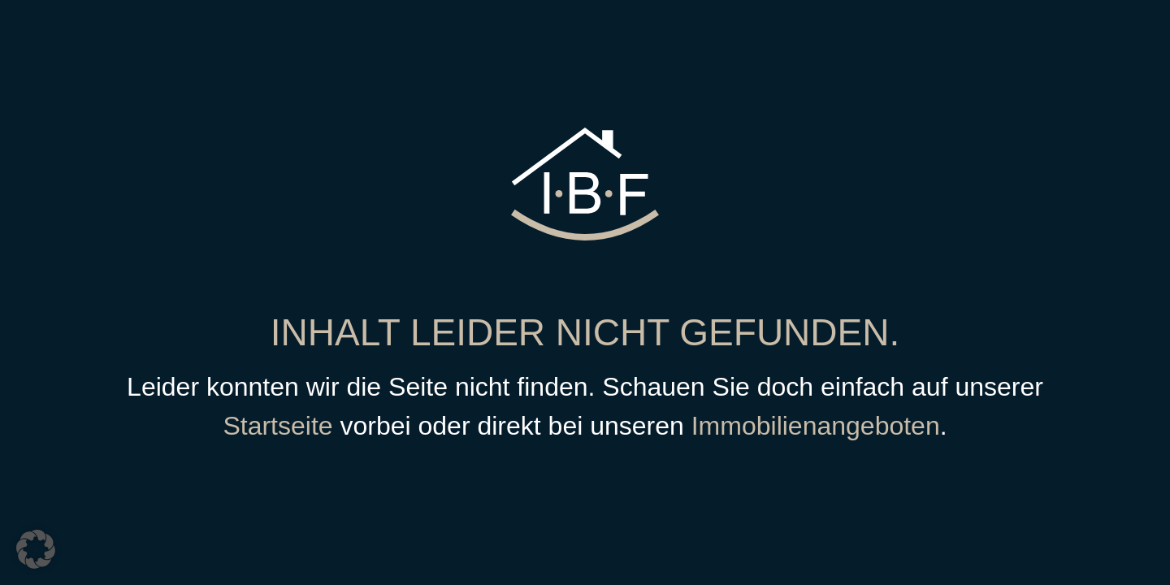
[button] (36, 549)
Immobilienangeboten (815, 425)
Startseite (277, 425)
